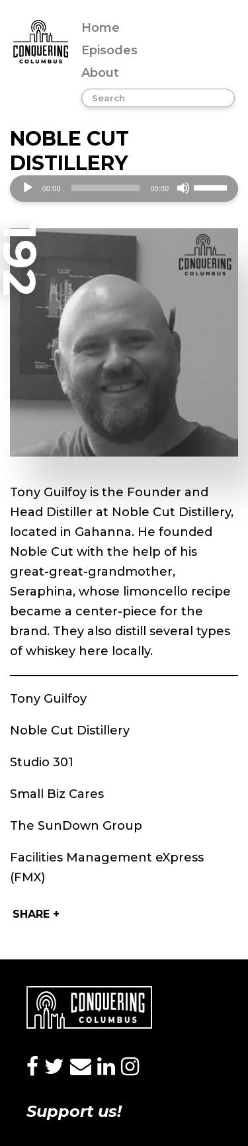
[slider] (105, 188)
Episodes (109, 50)
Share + (36, 914)
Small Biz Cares (57, 794)
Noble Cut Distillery (70, 730)
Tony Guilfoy (48, 698)
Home (100, 28)
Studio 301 (41, 762)
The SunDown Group (76, 825)
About (100, 73)
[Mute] (183, 188)
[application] (124, 188)
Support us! (74, 1111)
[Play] (27, 188)
